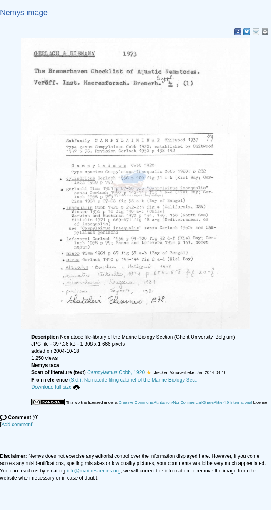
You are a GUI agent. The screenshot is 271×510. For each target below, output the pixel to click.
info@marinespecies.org (94, 471)
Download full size (55, 387)
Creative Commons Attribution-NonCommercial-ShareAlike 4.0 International (185, 402)
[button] (149, 372)
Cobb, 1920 (116, 372)
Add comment (16, 424)
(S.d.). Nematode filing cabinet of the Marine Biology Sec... (134, 380)
